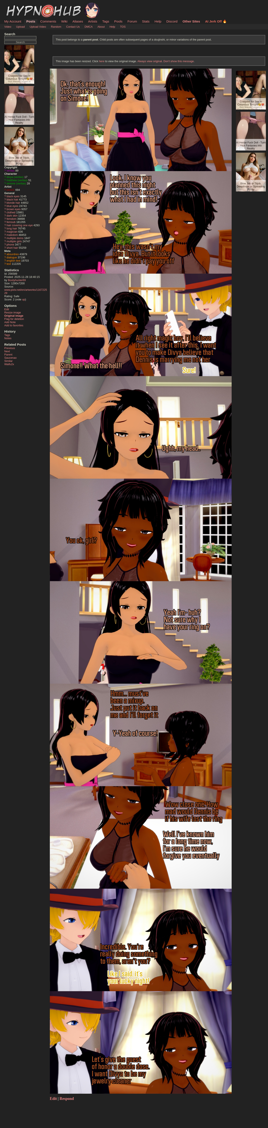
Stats (146, 21)
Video (7, 26)
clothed (11, 212)
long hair (12, 228)
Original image (13, 315)
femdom (11, 218)
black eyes (13, 196)
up (23, 299)
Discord (172, 21)
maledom (12, 234)
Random (56, 26)
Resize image (12, 312)
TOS (123, 26)
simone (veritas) (16, 183)
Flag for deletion (14, 319)
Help (158, 21)
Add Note (10, 322)
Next (7, 351)
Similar (8, 361)
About (101, 26)
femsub (11, 222)
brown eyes (14, 209)
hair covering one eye (20, 225)
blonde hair (13, 202)
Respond (67, 1098)
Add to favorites (13, 325)
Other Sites (191, 21)
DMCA (88, 26)
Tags (105, 21)
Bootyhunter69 (17, 280)
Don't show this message (178, 61)
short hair (12, 247)
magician (12, 231)
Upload (20, 26)
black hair (12, 199)
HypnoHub (16, 5)
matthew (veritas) (17, 180)
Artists (92, 21)
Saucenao (10, 357)
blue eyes (12, 206)
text (9, 263)
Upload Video (38, 26)
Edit (6, 309)
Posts (30, 21)
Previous (9, 348)
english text (14, 260)
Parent (8, 354)
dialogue (12, 257)
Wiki (64, 21)
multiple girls (14, 241)
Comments (48, 21)
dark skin (12, 215)
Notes (7, 338)
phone (10, 244)
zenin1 (11, 189)
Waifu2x (9, 364)
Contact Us (73, 26)
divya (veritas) (15, 177)
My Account (12, 21)
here (101, 61)
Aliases (78, 21)
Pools (118, 21)
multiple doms (15, 238)
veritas (11, 170)
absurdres (13, 254)
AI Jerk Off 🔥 (216, 21)
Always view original (149, 61)
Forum (132, 21)
